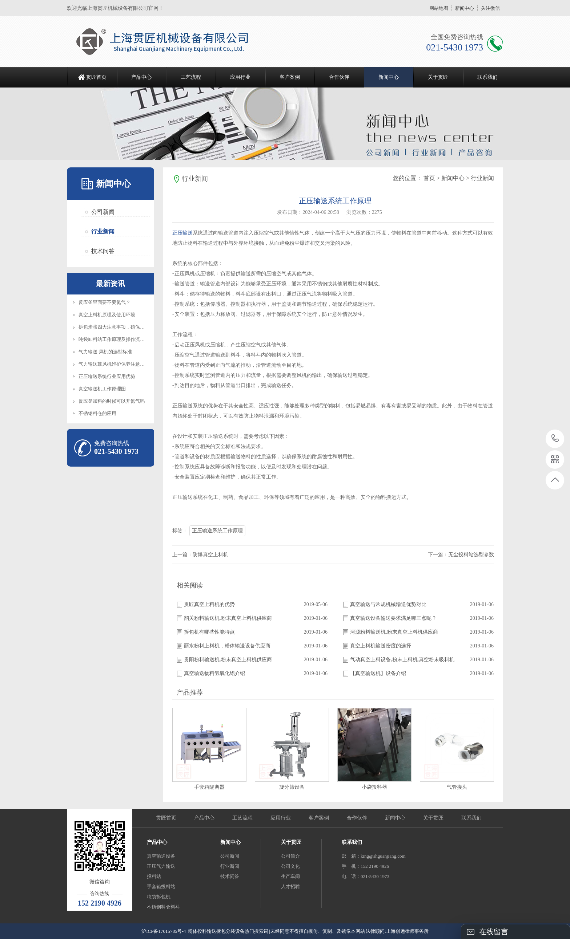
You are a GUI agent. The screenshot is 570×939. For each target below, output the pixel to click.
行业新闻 (103, 231)
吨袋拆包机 (158, 896)
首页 (429, 178)
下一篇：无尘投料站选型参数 (461, 554)
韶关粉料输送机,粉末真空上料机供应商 (228, 618)
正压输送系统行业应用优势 (107, 376)
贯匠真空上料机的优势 (209, 604)
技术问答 (103, 251)
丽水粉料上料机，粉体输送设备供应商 (227, 646)
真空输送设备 (161, 856)
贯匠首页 (96, 77)
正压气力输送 (161, 866)
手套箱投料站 (161, 886)
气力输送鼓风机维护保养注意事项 (114, 364)
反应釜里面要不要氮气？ (105, 302)
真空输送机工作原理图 (102, 388)
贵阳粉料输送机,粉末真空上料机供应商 (228, 659)
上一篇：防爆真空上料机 (200, 554)
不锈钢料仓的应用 (97, 413)
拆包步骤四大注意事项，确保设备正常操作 (123, 327)
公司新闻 (103, 212)
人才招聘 (290, 886)
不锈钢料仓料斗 (163, 907)
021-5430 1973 (555, 438)
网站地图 (438, 8)
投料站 (154, 876)
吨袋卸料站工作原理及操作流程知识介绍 (121, 339)
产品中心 (141, 77)
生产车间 (290, 876)
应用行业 (240, 77)
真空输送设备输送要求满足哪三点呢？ (393, 618)
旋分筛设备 (292, 787)
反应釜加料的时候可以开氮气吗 (112, 401)
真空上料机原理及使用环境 (107, 314)
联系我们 (487, 77)
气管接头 (457, 787)
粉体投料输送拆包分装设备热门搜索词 (228, 931)
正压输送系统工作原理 (217, 530)
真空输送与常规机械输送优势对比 (388, 604)
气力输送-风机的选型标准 (105, 351)
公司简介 (290, 856)
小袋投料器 (374, 787)
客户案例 (290, 77)
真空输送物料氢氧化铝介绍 (214, 673)
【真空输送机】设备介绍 (378, 673)
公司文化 (290, 866)
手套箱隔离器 (209, 787)
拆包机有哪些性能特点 (209, 632)
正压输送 (182, 233)
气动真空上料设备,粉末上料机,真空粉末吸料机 (402, 659)
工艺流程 (191, 77)
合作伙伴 (339, 77)
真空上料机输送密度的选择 (380, 646)
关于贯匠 (438, 77)
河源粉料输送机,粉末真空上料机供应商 (394, 632)
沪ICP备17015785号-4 (163, 931)
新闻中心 (464, 8)
